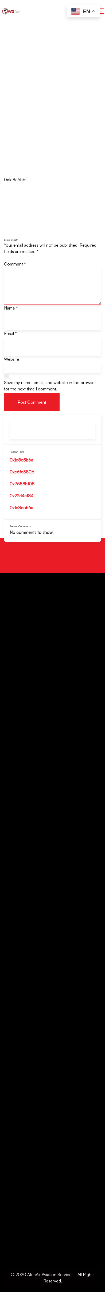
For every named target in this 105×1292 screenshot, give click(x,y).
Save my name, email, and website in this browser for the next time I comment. (50, 385)
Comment (15, 264)
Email (10, 333)
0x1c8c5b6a (21, 460)
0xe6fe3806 (22, 472)
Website (11, 359)
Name (11, 308)
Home (10, 95)
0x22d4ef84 (21, 495)
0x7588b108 (22, 483)
